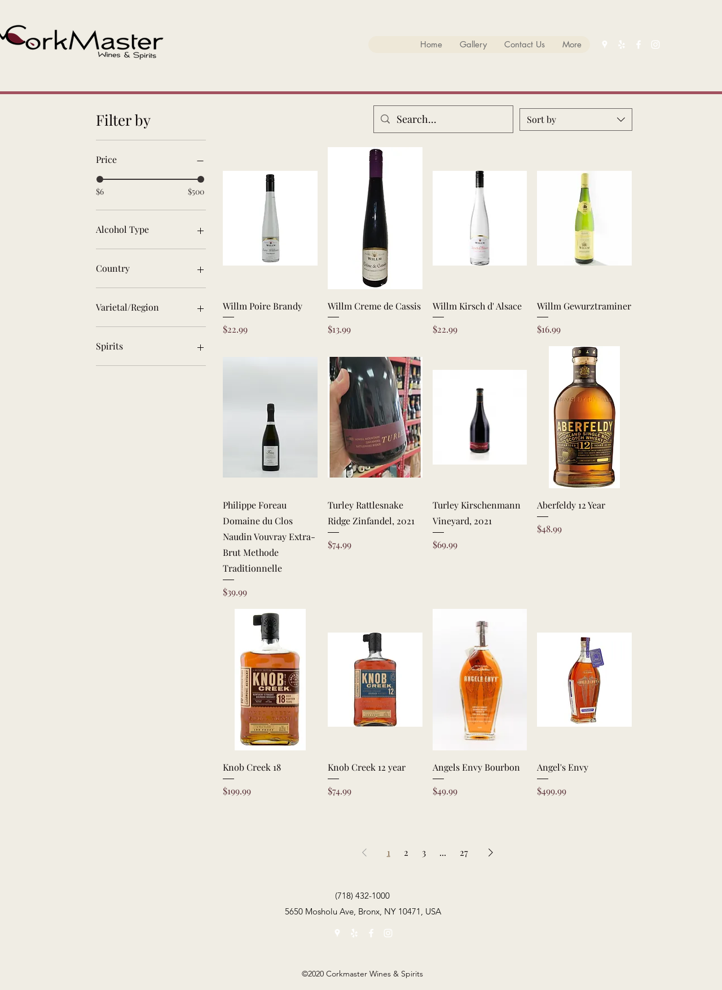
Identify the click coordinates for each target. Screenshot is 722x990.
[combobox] (576, 119)
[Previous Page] (364, 852)
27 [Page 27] (464, 852)
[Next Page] (491, 852)
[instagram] (655, 44)
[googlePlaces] (604, 44)
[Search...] (443, 119)
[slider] (100, 179)
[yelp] (621, 44)
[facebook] (638, 44)
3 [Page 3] (424, 852)
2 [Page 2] (406, 852)
